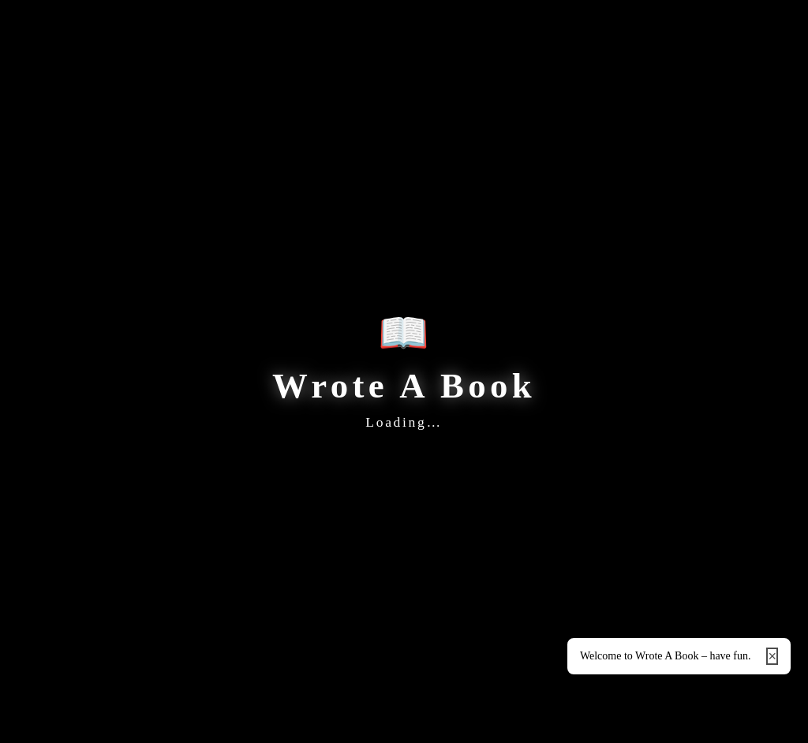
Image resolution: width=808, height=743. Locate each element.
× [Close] (772, 656)
